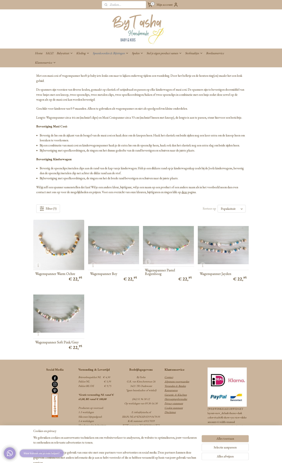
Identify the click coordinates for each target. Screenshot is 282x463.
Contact (168, 377)
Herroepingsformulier (175, 399)
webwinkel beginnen (144, 455)
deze (184, 192)
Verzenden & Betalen (175, 386)
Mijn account (167, 4)
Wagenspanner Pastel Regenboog (160, 272)
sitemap (127, 455)
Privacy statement (173, 403)
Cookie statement (173, 408)
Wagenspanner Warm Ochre (55, 274)
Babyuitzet (65, 53)
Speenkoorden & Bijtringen (111, 53)
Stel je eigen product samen (164, 53)
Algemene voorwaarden (176, 381)
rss (133, 455)
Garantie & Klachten (175, 394)
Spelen (137, 53)
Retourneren (171, 390)
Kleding (82, 53)
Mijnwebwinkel (170, 455)
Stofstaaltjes (194, 53)
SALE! (49, 53)
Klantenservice (45, 62)
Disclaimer (170, 412)
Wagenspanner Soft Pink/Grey (57, 342)
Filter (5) (48, 208)
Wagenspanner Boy (103, 274)
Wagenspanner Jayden (215, 274)
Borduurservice (215, 53)
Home (38, 53)
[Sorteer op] (232, 208)
